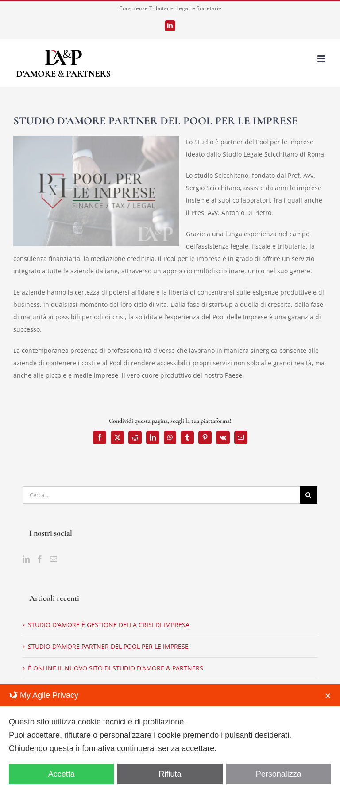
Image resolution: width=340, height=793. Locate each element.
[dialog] (170, 738)
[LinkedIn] (26, 559)
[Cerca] (308, 495)
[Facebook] (39, 559)
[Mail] (53, 559)
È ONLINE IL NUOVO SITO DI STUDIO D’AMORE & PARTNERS (115, 668)
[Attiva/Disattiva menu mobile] (322, 58)
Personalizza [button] (278, 774)
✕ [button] (328, 696)
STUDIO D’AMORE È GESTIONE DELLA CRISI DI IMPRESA (108, 625)
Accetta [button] (61, 774)
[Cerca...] (161, 495)
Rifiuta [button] (169, 774)
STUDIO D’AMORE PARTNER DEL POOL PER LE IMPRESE (108, 646)
